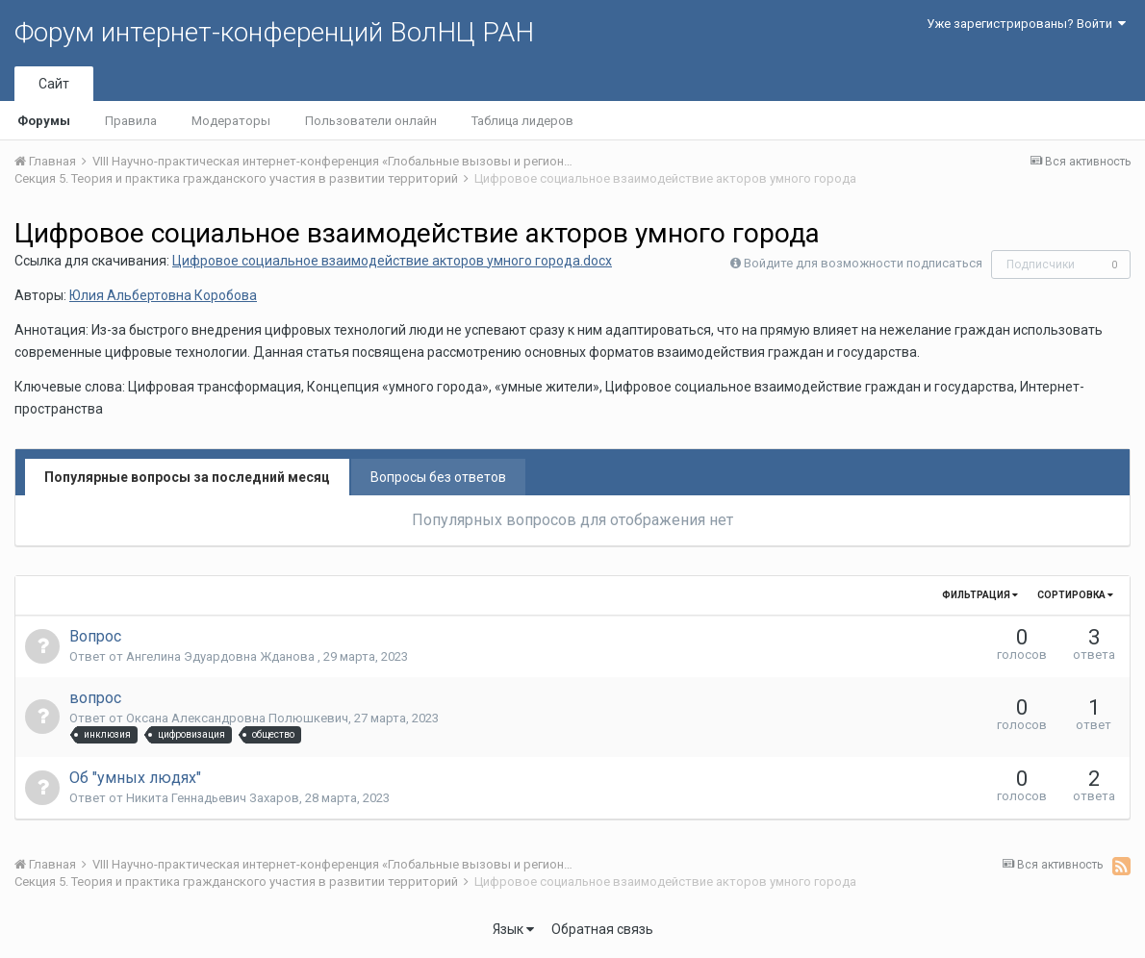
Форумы (43, 120)
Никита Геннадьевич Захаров (212, 798)
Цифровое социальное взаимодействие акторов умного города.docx (392, 260)
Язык (513, 929)
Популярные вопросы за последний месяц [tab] (187, 477)
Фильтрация (980, 595)
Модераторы (230, 120)
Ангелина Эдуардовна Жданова (222, 656)
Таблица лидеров (522, 120)
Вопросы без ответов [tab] (438, 477)
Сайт (53, 83)
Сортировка (1075, 595)
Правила (131, 120)
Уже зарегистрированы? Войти (1026, 23)
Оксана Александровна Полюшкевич (237, 718)
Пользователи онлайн (371, 120)
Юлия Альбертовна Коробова (163, 295)
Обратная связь (602, 929)
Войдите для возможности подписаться (863, 263)
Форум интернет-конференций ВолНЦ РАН (274, 32)
